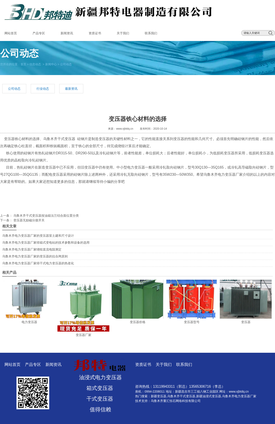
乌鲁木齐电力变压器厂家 (223, 174)
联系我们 (151, 33)
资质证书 (95, 33)
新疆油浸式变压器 (208, 396)
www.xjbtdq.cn (124, 128)
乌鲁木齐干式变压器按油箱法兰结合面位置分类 (45, 215)
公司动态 (14, 88)
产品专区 (39, 33)
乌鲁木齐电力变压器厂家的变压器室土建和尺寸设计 (38, 235)
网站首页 (10, 33)
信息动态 (35, 64)
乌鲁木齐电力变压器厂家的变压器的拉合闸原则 (35, 256)
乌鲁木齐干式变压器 (59, 139)
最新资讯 (71, 88)
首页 (23, 64)
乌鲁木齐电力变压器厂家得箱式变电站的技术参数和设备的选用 (46, 242)
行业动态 (43, 88)
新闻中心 (51, 64)
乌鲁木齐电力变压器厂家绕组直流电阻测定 (31, 249)
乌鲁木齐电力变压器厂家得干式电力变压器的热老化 (38, 263)
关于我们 (123, 33)
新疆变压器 (158, 396)
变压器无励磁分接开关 (28, 220)
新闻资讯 (67, 33)
